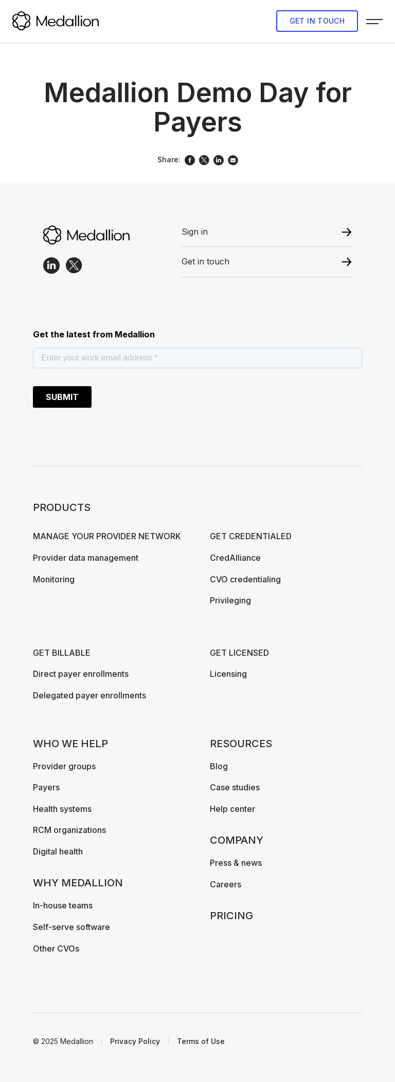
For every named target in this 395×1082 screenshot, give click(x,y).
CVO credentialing (245, 579)
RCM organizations (69, 830)
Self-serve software (71, 927)
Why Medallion (78, 883)
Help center (232, 809)
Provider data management (85, 558)
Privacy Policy (135, 1041)
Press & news (236, 863)
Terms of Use (201, 1041)
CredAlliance (235, 558)
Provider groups (64, 766)
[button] (374, 21)
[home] (55, 21)
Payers (46, 787)
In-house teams (63, 905)
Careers (225, 884)
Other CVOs (56, 948)
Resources (241, 743)
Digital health (58, 851)
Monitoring (54, 579)
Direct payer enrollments (81, 674)
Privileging (230, 600)
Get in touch (317, 20)
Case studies (235, 787)
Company (236, 840)
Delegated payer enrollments (89, 695)
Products (62, 507)
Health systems (62, 809)
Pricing (231, 915)
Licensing (228, 674)
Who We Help (70, 743)
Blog (219, 766)
